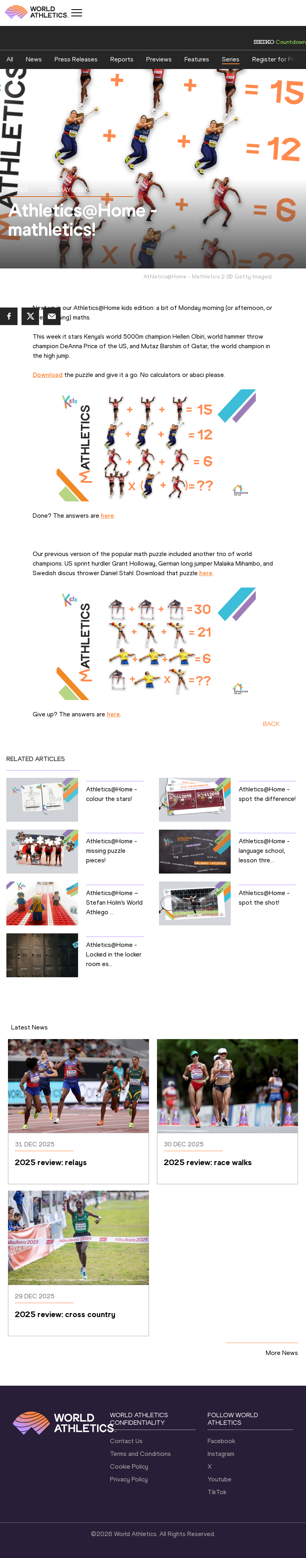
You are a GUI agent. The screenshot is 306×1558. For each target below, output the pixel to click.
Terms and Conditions (140, 1453)
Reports (121, 59)
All (9, 59)
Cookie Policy (129, 1466)
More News (282, 1353)
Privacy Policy (129, 1479)
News (34, 59)
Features (196, 59)
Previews (159, 59)
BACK (271, 724)
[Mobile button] (76, 13)
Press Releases (76, 59)
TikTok (217, 1492)
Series (230, 59)
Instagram (221, 1453)
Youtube (219, 1479)
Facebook (221, 1441)
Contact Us (126, 1441)
